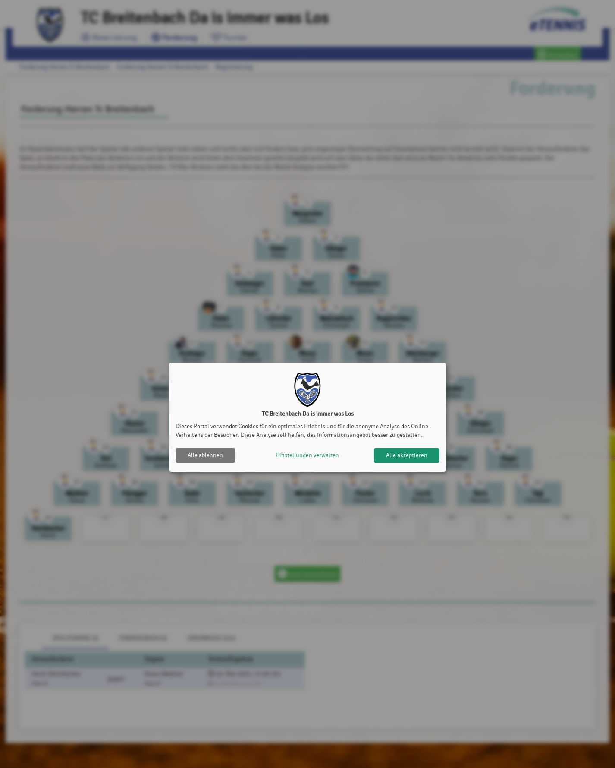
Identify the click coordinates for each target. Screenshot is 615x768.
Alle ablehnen (205, 455)
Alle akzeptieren (406, 455)
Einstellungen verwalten (307, 455)
